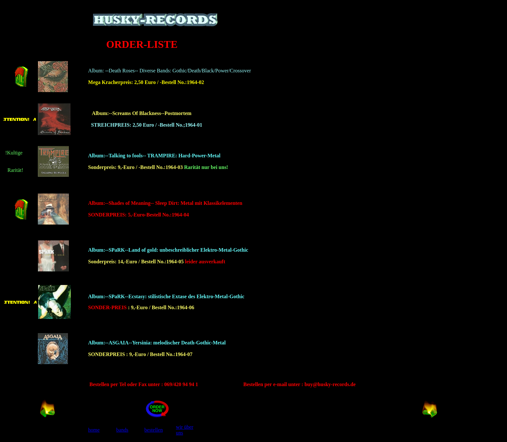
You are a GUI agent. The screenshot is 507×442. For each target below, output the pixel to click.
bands (122, 430)
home (94, 430)
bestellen (154, 430)
